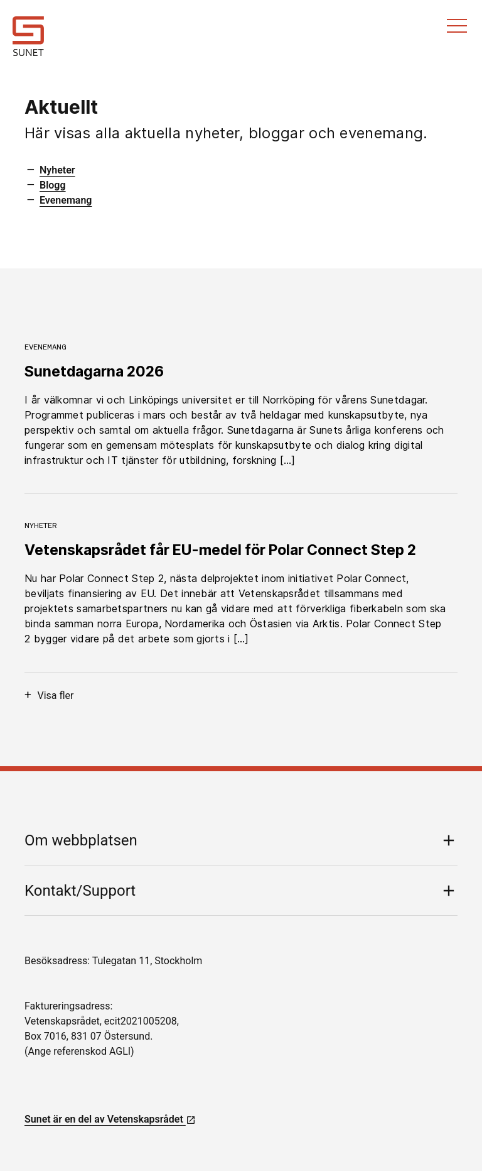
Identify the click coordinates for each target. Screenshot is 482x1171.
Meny (457, 26)
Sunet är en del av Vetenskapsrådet (110, 1119)
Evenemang (66, 200)
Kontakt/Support (80, 890)
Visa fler (48, 695)
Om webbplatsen (80, 840)
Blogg (53, 185)
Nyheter (57, 170)
